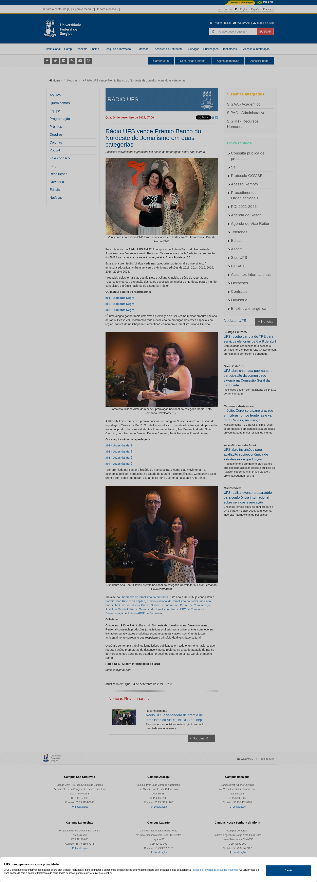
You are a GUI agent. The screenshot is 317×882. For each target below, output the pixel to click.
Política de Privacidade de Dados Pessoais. (215, 869)
